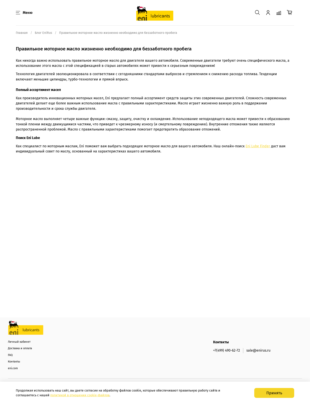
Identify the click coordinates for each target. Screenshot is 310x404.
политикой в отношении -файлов (80, 395)
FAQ (10, 355)
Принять (274, 393)
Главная (22, 33)
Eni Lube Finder (258, 146)
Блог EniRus (43, 33)
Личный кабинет (19, 341)
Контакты (14, 361)
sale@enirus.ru (258, 350)
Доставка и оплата (20, 348)
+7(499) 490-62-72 (226, 350)
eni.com (13, 368)
